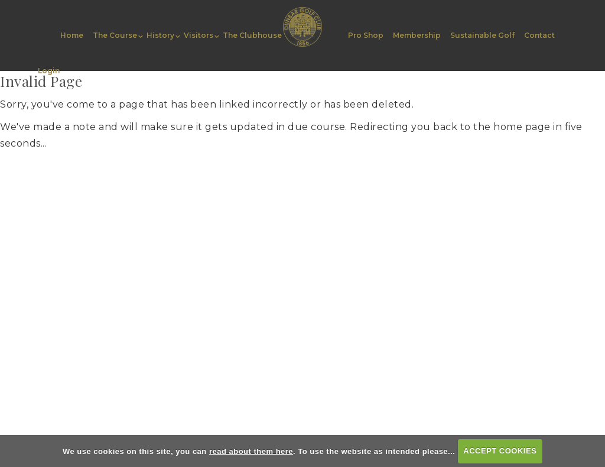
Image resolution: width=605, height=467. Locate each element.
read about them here (251, 450)
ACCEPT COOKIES (499, 450)
